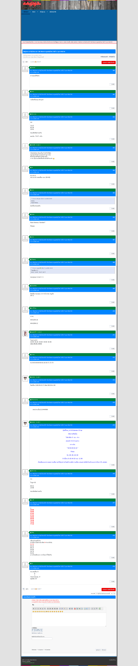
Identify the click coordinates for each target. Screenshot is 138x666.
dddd (72, 42)
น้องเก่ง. (61, 42)
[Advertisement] (69, 27)
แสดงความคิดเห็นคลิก (109, 62)
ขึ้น (23, 589)
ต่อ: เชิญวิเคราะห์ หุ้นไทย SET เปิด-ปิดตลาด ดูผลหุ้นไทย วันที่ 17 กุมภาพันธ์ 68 (51, 70)
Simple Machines (33, 659)
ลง (23, 61)
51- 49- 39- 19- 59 (72, 455)
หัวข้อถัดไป (112, 56)
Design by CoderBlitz (26, 661)
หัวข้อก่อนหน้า (104, 56)
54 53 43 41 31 (72, 448)
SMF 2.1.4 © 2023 (25, 659)
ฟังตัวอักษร (34, 633)
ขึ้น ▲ (114, 659)
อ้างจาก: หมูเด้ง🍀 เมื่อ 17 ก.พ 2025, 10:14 (43, 268)
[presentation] (45, 643)
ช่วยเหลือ (111, 659)
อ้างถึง (112, 84)
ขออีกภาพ (40, 633)
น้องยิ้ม (68, 42)
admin (75, 42)
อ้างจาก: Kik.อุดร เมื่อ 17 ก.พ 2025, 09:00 (42, 198)
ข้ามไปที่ (93, 593)
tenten (65, 42)
